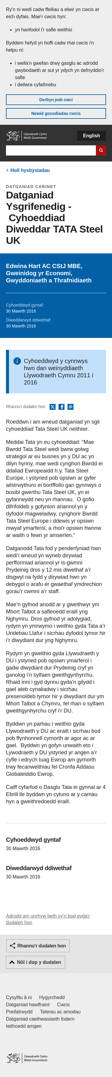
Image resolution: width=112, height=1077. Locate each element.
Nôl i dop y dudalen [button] (39, 962)
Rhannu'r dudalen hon (41, 945)
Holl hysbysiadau (30, 170)
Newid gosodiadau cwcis (56, 113)
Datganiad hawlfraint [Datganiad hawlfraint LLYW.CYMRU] (28, 1004)
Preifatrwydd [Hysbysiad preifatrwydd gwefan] (19, 1011)
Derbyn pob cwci (56, 99)
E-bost (70, 407)
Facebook (62, 407)
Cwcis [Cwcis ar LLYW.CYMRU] (63, 1004)
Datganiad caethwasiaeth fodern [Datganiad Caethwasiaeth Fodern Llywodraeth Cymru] (40, 1018)
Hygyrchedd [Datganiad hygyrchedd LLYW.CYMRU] (52, 997)
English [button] (91, 135)
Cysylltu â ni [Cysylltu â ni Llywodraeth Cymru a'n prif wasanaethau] (19, 997)
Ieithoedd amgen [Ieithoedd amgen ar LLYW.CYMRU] (24, 1026)
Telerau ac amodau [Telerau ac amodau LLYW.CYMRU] (60, 1011)
